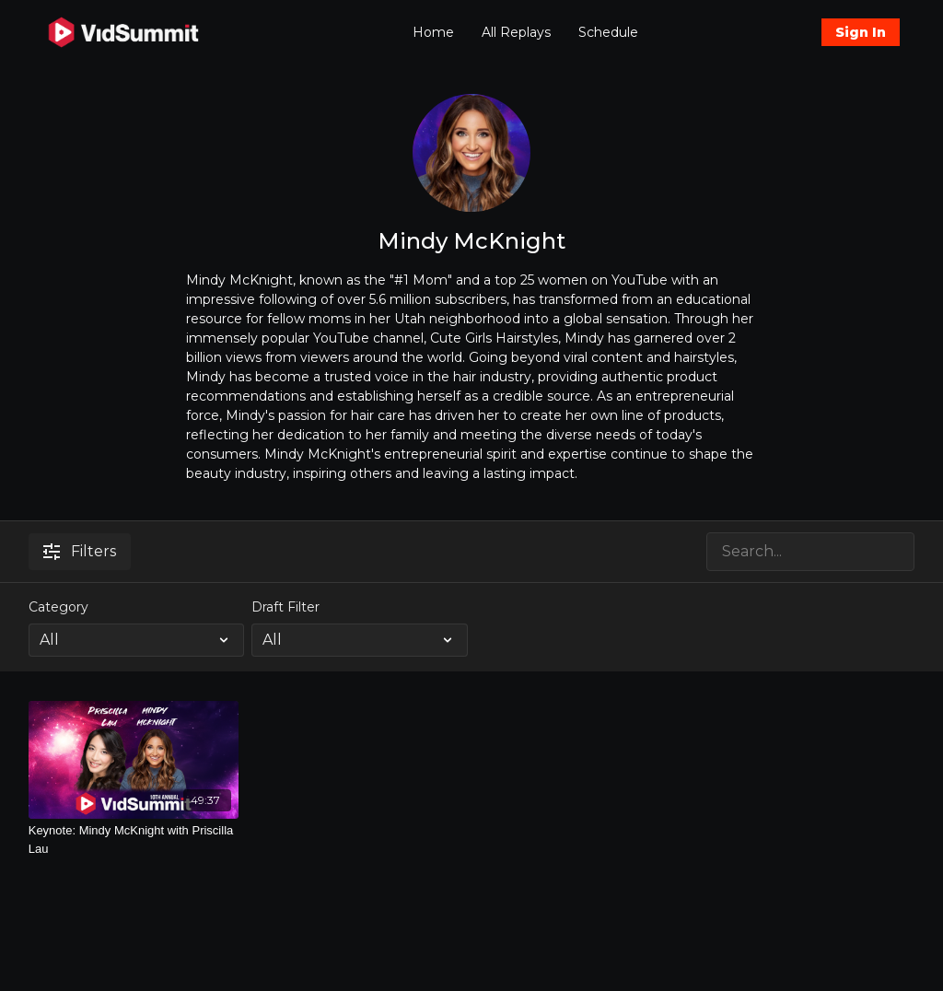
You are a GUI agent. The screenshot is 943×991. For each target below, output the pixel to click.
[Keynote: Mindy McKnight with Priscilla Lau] (134, 839)
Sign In (860, 32)
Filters (79, 551)
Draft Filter (285, 607)
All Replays (516, 32)
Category (58, 607)
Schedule (608, 32)
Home (433, 32)
